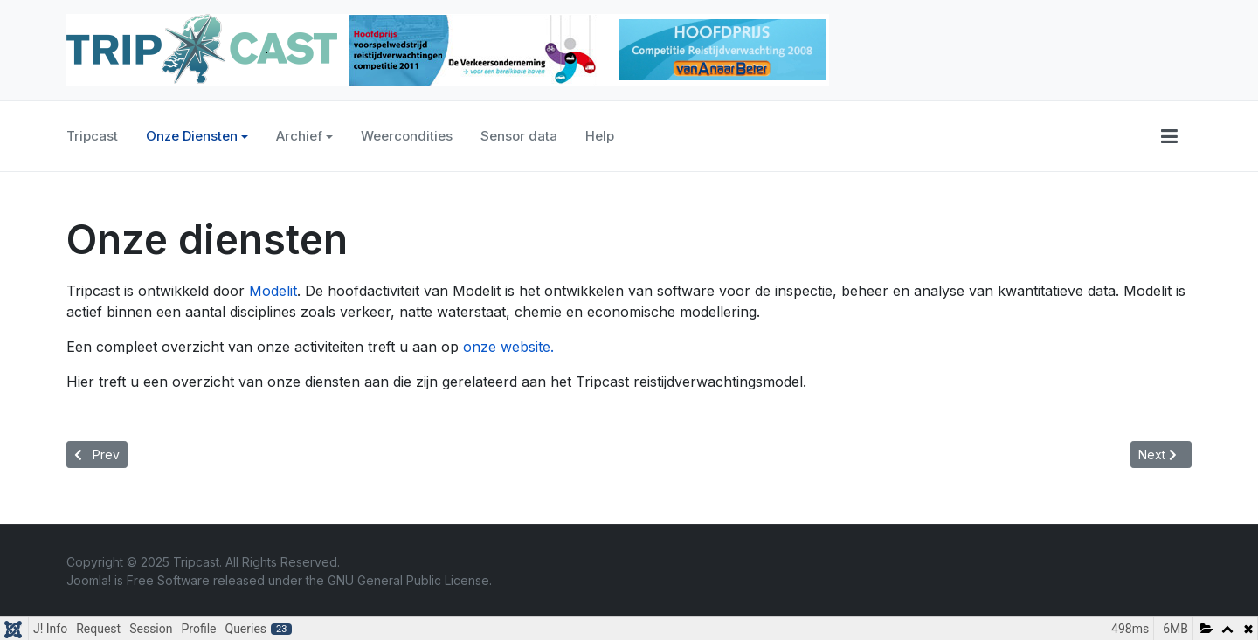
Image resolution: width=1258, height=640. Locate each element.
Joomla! (88, 580)
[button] (1169, 136)
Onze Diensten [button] (197, 135)
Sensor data (518, 135)
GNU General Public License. (410, 580)
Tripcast (92, 135)
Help (599, 135)
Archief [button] (304, 135)
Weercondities (407, 135)
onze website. (508, 346)
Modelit (273, 290)
